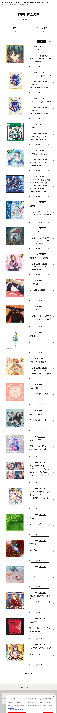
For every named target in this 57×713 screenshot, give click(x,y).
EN (50, 41)
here (18, 704)
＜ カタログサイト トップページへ (28, 687)
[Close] (53, 700)
